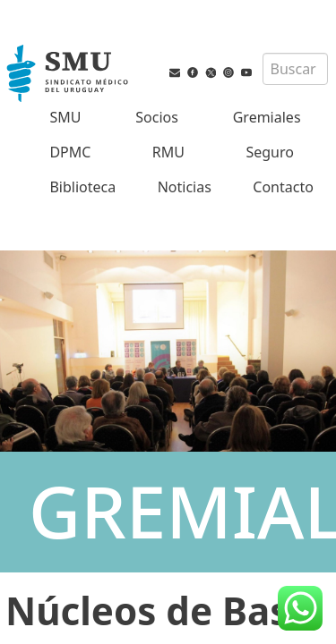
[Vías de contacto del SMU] (174, 85)
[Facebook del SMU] (192, 85)
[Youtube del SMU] (246, 85)
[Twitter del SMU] (210, 85)
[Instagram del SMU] (228, 85)
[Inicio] (69, 75)
